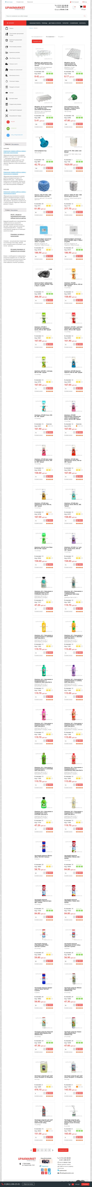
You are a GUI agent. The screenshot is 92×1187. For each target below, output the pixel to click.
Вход (85, 2)
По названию (50, 36)
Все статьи (14, 210)
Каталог (10, 23)
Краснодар (8, 2)
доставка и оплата (55, 23)
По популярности (37, 36)
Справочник (19, 2)
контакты (82, 23)
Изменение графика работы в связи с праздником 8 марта (15, 192)
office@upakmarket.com (66, 1173)
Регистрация (74, 2)
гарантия (65, 23)
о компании (74, 23)
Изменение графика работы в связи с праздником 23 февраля (15, 173)
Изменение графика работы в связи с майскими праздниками (15, 152)
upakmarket (62, 1170)
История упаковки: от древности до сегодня (18, 250)
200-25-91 (62, 7)
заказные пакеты (35, 23)
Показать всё (37, 41)
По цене (61, 36)
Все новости (15, 144)
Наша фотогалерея (46, 1160)
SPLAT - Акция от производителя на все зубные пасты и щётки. (18, 216)
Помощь (44, 23)
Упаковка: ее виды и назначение (17, 235)
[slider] (49, 83)
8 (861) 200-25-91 (12, 1184)
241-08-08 (61, 5)
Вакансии (30, 2)
